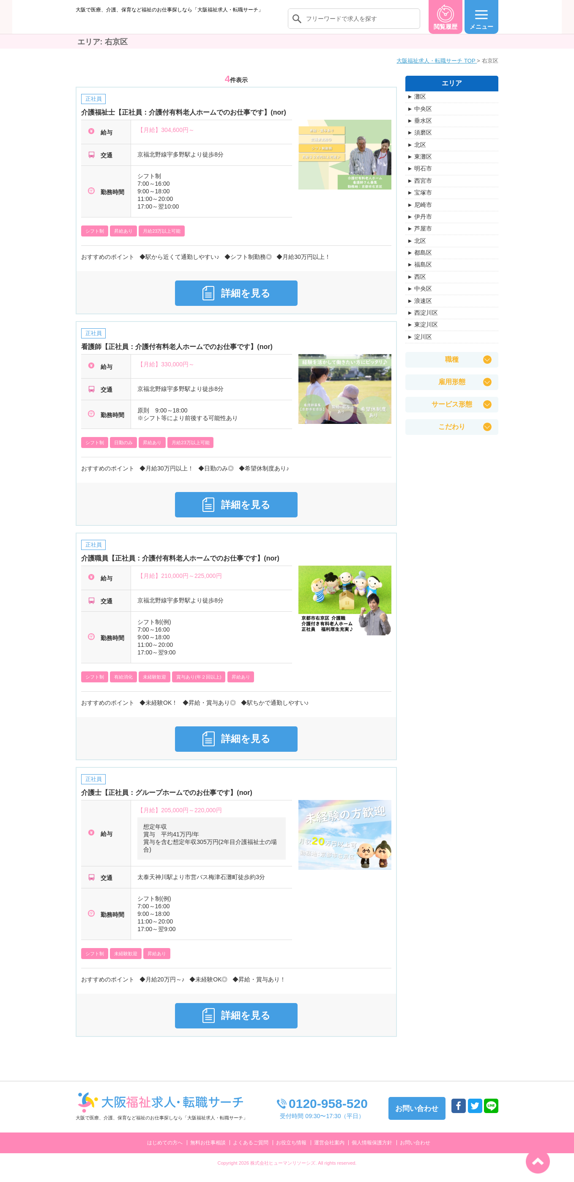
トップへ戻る (538, 1161)
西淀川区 (426, 321)
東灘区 (423, 165)
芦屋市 (423, 237)
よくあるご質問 (250, 1151)
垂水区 (423, 129)
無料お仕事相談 (208, 1151)
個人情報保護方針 (372, 1151)
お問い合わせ (415, 1151)
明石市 (423, 177)
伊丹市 (423, 225)
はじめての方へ (165, 1151)
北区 (420, 153)
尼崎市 (423, 213)
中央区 (423, 117)
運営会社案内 (329, 1151)
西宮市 (423, 189)
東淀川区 (426, 333)
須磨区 (423, 141)
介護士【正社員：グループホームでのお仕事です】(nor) (166, 801)
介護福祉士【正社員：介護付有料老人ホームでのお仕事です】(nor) (183, 121)
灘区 (420, 105)
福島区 (423, 273)
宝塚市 (423, 201)
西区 (420, 285)
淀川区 (423, 345)
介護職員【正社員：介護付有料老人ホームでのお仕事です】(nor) (180, 567)
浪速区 (423, 309)
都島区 (423, 261)
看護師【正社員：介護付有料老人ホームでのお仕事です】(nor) (176, 355)
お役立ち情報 (291, 1151)
